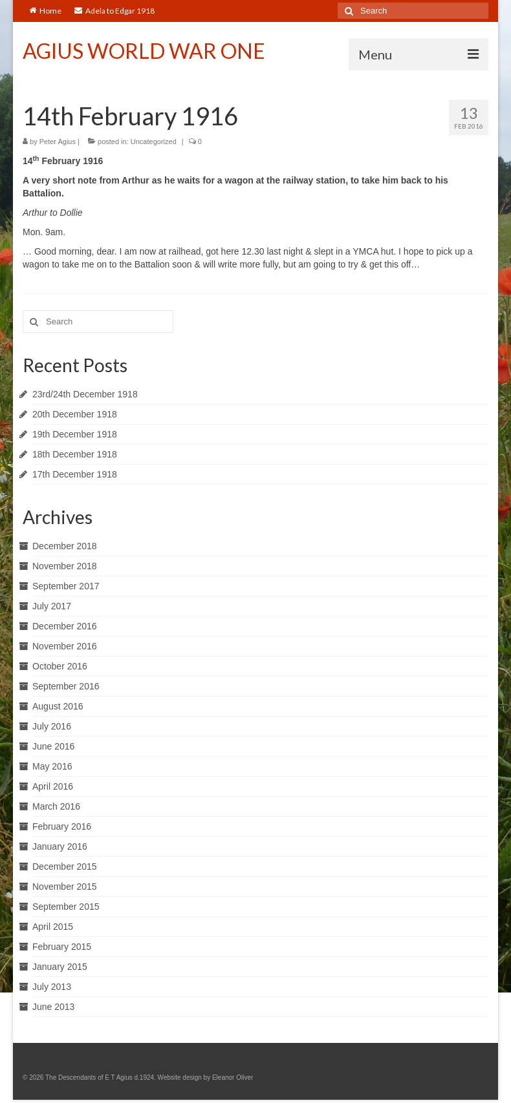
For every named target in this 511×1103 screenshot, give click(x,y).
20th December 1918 (74, 414)
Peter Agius (57, 141)
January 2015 (59, 966)
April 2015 (52, 926)
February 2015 (61, 946)
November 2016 (64, 646)
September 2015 (66, 906)
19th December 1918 (74, 434)
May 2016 (52, 766)
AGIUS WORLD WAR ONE (144, 50)
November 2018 (64, 566)
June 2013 (53, 1007)
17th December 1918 (74, 474)
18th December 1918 (74, 454)
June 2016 (53, 746)
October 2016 (59, 666)
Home (45, 11)
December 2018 (64, 546)
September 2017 (66, 586)
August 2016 (57, 706)
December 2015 (64, 866)
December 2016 (64, 626)
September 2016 (66, 686)
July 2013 (51, 987)
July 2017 (51, 606)
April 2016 (52, 786)
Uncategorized (154, 141)
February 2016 (61, 826)
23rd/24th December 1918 (85, 394)
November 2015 (64, 886)
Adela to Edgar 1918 (114, 11)
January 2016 (59, 846)
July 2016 (51, 726)
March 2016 (56, 806)
